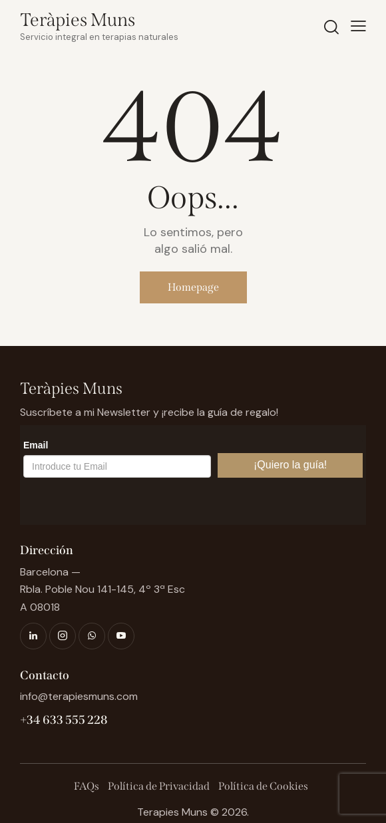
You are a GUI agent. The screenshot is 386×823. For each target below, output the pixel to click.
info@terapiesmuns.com (79, 696)
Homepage (193, 287)
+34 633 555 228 (63, 720)
